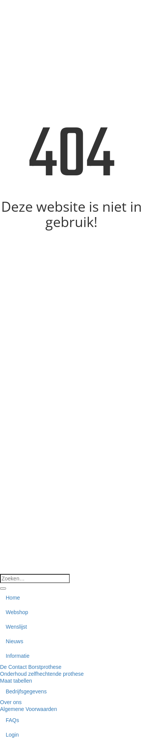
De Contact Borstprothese (30, 667)
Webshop (17, 612)
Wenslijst (16, 627)
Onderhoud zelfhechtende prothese (42, 674)
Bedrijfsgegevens (26, 691)
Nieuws (14, 641)
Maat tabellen (16, 681)
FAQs (12, 720)
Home (13, 598)
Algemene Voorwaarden (28, 709)
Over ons (11, 702)
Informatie (17, 656)
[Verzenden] (3, 588)
